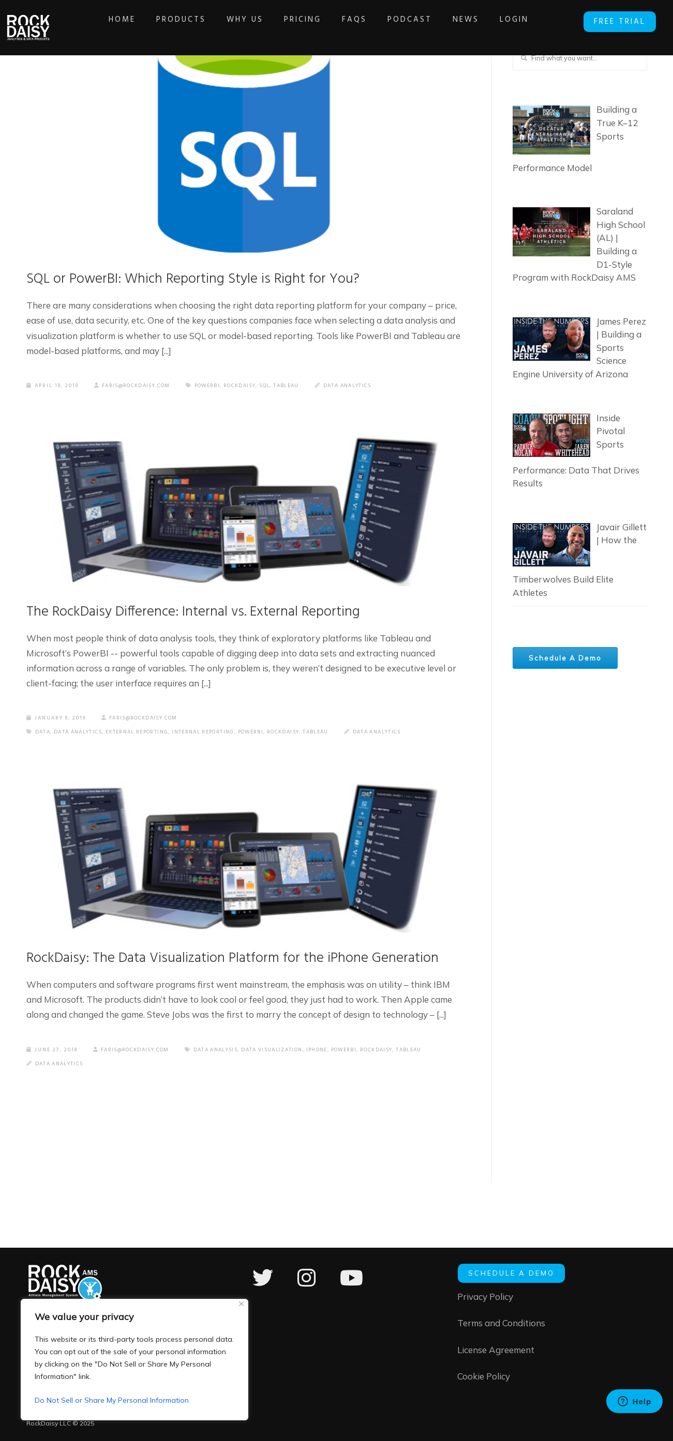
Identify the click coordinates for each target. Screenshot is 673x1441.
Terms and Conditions (501, 1322)
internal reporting (218, 736)
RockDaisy (250, 388)
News (467, 19)
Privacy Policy (485, 1295)
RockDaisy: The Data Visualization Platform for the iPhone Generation (210, 976)
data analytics (81, 736)
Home (123, 19)
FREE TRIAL (621, 20)
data (43, 736)
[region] (134, 1359)
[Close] (241, 1303)
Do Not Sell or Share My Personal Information (112, 1400)
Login (515, 19)
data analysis (59, 1094)
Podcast (411, 19)
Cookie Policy (483, 1376)
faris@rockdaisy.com (135, 388)
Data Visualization (121, 1094)
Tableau (301, 388)
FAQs (355, 19)
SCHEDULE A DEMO (511, 1271)
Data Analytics (365, 388)
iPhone (170, 1094)
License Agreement (495, 1349)
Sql (277, 388)
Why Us (246, 19)
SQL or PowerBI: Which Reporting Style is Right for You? (207, 280)
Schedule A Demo (568, 660)
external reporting (146, 736)
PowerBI (215, 388)
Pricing (304, 19)
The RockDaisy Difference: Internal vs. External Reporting (207, 615)
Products (182, 19)
